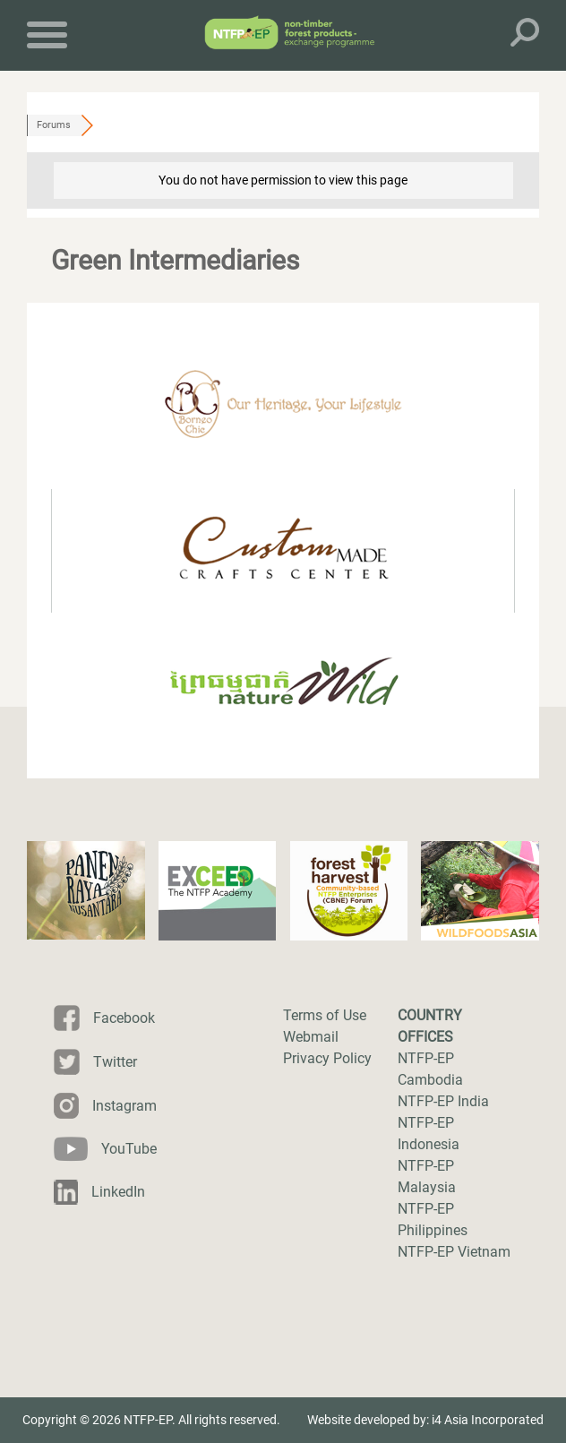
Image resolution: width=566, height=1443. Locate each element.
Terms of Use (324, 1015)
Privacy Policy (327, 1058)
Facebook (124, 1017)
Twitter (115, 1061)
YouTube (129, 1148)
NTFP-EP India (443, 1101)
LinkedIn (118, 1191)
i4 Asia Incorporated (488, 1420)
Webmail (311, 1036)
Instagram (124, 1105)
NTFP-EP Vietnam (454, 1251)
